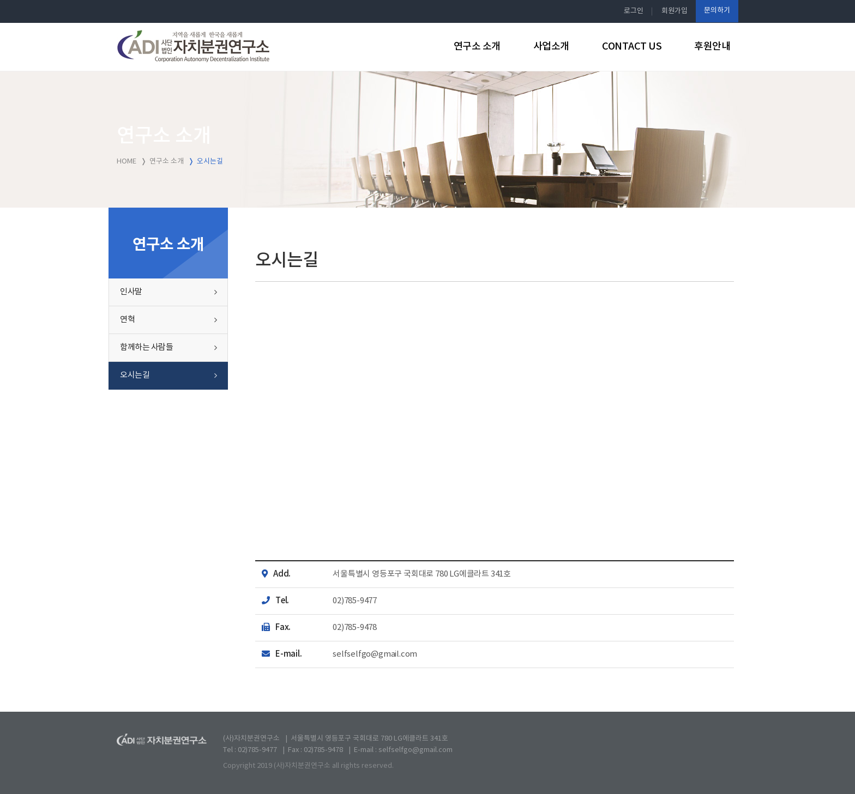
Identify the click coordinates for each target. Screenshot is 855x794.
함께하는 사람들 (146, 347)
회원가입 (674, 11)
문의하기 (717, 11)
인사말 (131, 291)
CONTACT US (632, 46)
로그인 (633, 11)
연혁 (127, 319)
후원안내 (712, 46)
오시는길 (134, 375)
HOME (126, 161)
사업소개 (551, 46)
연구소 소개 (477, 46)
